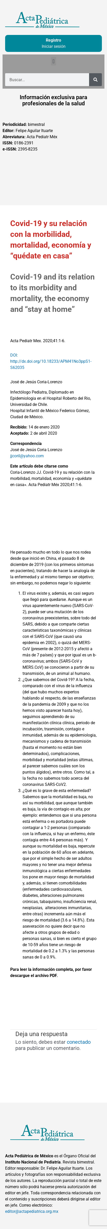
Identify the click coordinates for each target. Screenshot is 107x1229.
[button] (53, 61)
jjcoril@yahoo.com (27, 455)
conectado (79, 1042)
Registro (53, 40)
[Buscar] (95, 79)
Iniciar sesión (54, 46)
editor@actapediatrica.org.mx (31, 1211)
